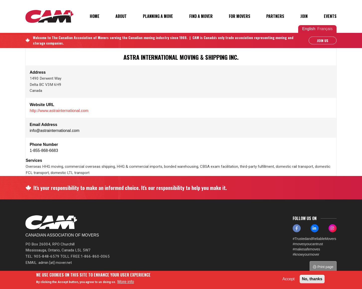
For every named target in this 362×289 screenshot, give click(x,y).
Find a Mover (201, 16)
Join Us (322, 40)
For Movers (239, 16)
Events (330, 16)
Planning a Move (158, 16)
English (308, 29)
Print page (323, 267)
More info (125, 282)
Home (94, 16)
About (121, 16)
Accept (288, 279)
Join (304, 16)
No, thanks (312, 279)
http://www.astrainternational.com (59, 111)
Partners (275, 16)
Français (325, 29)
